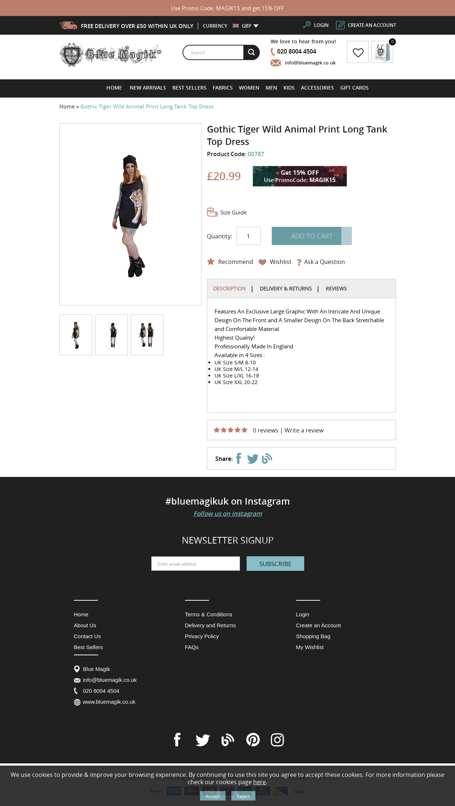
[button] (242, 25)
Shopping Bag (313, 636)
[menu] (238, 87)
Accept (212, 796)
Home (67, 106)
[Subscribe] (275, 563)
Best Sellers (88, 647)
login (321, 25)
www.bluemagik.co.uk (109, 702)
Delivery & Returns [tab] (286, 288)
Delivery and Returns (210, 625)
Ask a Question (324, 262)
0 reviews (265, 430)
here (259, 782)
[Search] (252, 52)
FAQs (192, 647)
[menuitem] (148, 87)
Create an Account (318, 625)
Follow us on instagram (227, 513)
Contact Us (87, 636)
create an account (372, 25)
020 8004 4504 (296, 51)
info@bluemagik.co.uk (310, 62)
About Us (85, 625)
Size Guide (233, 212)
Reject (243, 796)
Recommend (235, 262)
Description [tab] (229, 288)
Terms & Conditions (208, 614)
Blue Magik (96, 669)
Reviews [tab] (336, 288)
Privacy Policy (202, 636)
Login (303, 614)
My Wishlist (310, 647)
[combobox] (221, 52)
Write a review (304, 430)
